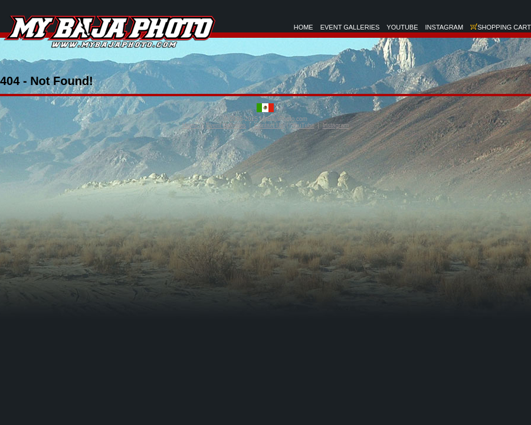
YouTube (302, 125)
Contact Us (268, 125)
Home (190, 125)
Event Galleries (226, 125)
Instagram (336, 125)
